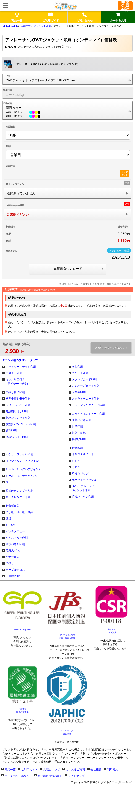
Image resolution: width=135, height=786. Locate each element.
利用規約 (112, 769)
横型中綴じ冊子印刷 (18, 398)
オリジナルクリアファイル (22, 460)
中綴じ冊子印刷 (15, 392)
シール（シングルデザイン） (23, 469)
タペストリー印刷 (17, 537)
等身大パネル (14, 550)
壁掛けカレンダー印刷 (19, 490)
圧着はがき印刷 (81, 420)
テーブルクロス (15, 569)
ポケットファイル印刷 (19, 454)
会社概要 (95, 769)
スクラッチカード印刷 (85, 398)
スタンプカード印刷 (84, 379)
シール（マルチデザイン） (22, 475)
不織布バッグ (80, 473)
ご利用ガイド (29, 769)
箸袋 (8, 518)
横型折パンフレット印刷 (21, 424)
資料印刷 (11, 430)
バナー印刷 (12, 557)
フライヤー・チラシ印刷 (21, 366)
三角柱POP (13, 576)
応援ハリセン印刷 (83, 496)
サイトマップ (76, 776)
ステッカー (12, 482)
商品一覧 (10, 769)
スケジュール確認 (119, 250)
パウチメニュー (15, 531)
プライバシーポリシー (18, 776)
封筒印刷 (77, 426)
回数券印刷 (79, 392)
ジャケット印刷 (42, 26)
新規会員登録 (125, 5)
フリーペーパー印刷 (18, 405)
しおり (76, 460)
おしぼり (11, 525)
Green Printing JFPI (22, 629)
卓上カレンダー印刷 (18, 497)
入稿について (51, 769)
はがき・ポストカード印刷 (88, 413)
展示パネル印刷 (15, 544)
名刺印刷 (77, 366)
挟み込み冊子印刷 (17, 437)
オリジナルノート (83, 454)
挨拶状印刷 (79, 439)
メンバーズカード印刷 (85, 385)
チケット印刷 (80, 373)
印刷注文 (26, 26)
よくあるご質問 (75, 769)
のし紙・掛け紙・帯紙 (19, 512)
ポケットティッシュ (84, 479)
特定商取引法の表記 (50, 776)
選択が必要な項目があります (111, 347)
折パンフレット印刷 (18, 417)
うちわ (76, 467)
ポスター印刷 (14, 373)
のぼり (10, 563)
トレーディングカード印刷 (88, 405)
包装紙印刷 (12, 505)
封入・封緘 (79, 432)
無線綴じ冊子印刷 (17, 411)
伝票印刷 (77, 447)
